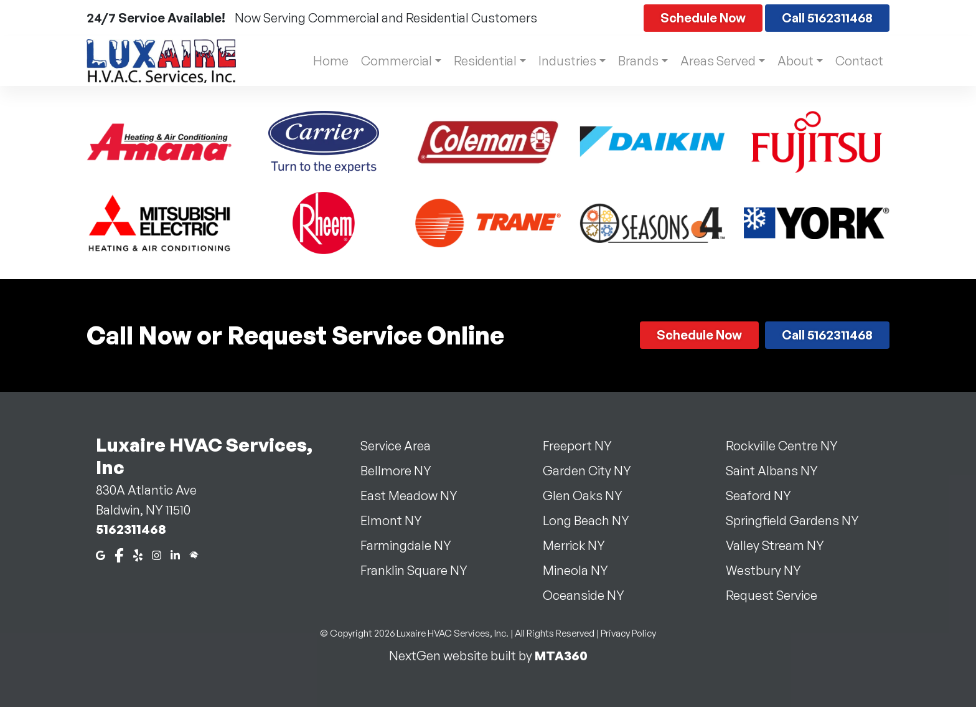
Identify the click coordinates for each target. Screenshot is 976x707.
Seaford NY (766, 495)
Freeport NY (585, 445)
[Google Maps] (100, 553)
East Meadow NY (416, 495)
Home (322, 61)
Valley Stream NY (782, 545)
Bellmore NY (403, 470)
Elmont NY (398, 520)
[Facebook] (119, 553)
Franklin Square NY (421, 570)
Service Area (403, 445)
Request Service (779, 595)
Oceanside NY (591, 595)
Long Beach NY (593, 520)
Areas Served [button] (715, 61)
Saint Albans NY (779, 470)
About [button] (794, 61)
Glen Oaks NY (590, 495)
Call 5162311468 (827, 18)
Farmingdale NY (413, 545)
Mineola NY (583, 570)
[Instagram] (156, 553)
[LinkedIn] (175, 553)
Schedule (703, 18)
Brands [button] (634, 61)
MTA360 (561, 655)
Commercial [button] (388, 61)
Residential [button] (479, 61)
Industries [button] (562, 61)
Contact (859, 61)
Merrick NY (581, 545)
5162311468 (131, 529)
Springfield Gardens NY (800, 520)
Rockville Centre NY (789, 445)
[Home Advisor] (194, 553)
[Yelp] (138, 553)
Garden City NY (594, 470)
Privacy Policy (628, 633)
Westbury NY (771, 570)
